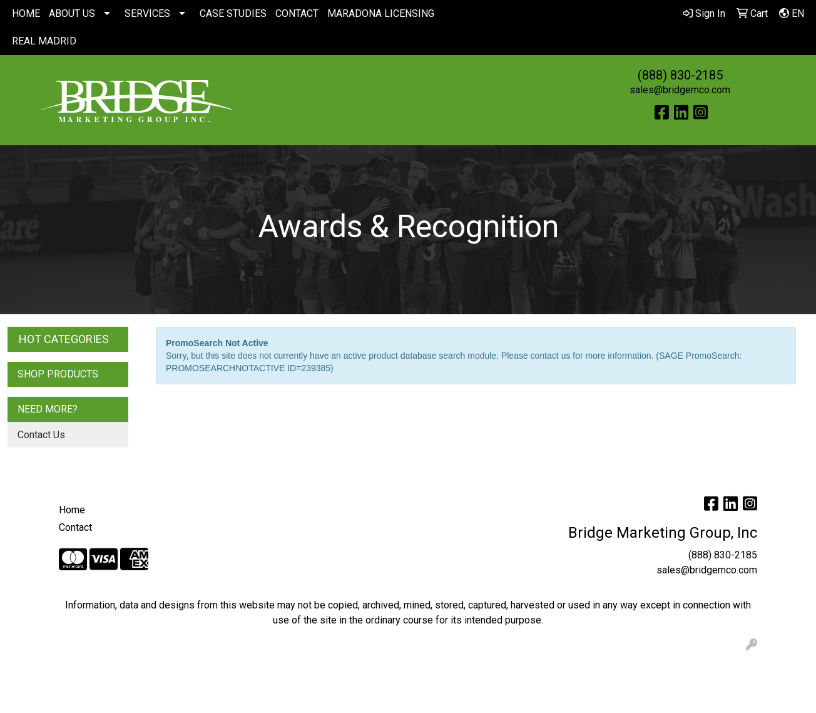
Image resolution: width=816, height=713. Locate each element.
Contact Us (41, 435)
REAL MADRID (44, 41)
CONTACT (297, 13)
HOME (26, 13)
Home (72, 510)
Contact (75, 527)
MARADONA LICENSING (380, 13)
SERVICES (147, 13)
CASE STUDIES (233, 13)
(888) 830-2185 (680, 75)
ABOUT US (72, 13)
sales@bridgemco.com (680, 90)
